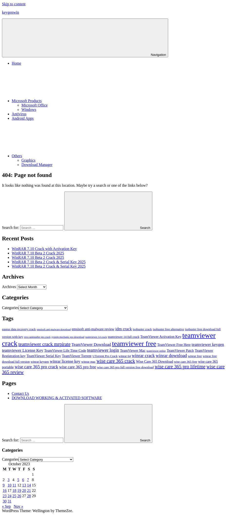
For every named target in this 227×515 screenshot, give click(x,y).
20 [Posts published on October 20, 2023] (24, 490)
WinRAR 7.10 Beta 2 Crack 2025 (38, 253)
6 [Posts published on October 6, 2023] (23, 480)
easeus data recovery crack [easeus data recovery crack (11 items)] (19, 329)
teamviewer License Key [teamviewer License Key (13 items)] (22, 350)
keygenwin (10, 12)
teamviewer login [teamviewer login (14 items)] (103, 350)
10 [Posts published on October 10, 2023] (9, 485)
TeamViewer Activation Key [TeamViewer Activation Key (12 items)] (160, 337)
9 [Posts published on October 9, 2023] (4, 485)
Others (53, 156)
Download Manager (37, 165)
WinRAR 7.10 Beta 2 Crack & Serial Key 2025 (49, 262)
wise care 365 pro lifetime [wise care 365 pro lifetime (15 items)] (180, 366)
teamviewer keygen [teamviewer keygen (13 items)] (208, 344)
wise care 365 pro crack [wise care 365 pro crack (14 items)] (36, 366)
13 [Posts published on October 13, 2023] (24, 485)
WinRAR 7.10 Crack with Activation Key (44, 249)
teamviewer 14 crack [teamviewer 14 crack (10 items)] (96, 337)
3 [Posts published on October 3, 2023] (8, 480)
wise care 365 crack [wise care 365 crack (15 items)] (116, 361)
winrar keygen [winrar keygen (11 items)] (40, 361)
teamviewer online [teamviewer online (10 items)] (156, 351)
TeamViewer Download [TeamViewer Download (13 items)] (91, 344)
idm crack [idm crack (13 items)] (123, 329)
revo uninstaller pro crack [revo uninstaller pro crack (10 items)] (37, 337)
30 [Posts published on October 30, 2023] (5, 501)
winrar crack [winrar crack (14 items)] (143, 355)
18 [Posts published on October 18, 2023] (14, 490)
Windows (28, 109)
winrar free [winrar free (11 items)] (195, 356)
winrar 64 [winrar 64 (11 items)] (124, 356)
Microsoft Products (63, 101)
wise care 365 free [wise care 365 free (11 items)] (185, 361)
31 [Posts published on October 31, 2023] (9, 501)
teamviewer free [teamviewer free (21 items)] (134, 343)
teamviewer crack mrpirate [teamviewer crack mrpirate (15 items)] (44, 344)
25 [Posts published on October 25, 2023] (14, 496)
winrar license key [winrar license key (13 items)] (65, 361)
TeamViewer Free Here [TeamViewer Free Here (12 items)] (174, 345)
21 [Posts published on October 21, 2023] (29, 490)
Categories (10, 308)
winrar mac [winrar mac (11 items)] (88, 361)
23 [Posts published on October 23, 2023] (5, 496)
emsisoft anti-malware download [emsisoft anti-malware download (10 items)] (54, 329)
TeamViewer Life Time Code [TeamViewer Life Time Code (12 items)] (65, 350)
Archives (9, 287)
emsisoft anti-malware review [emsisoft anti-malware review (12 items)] (93, 329)
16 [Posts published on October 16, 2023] (5, 490)
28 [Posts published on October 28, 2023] (29, 496)
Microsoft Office (34, 105)
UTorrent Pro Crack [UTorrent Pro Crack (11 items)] (105, 356)
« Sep (6, 506)
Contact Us (20, 393)
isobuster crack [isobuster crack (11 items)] (142, 329)
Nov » (18, 506)
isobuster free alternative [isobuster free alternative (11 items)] (168, 329)
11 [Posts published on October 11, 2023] (14, 485)
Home (16, 63)
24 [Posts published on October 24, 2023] (9, 496)
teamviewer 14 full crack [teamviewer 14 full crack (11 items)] (123, 337)
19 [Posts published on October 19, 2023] (19, 490)
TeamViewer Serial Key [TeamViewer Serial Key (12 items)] (44, 356)
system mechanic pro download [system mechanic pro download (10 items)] (68, 337)
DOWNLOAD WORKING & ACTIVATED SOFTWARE (57, 398)
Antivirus (19, 114)
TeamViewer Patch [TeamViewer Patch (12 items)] (180, 350)
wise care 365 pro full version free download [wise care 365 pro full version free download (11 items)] (125, 367)
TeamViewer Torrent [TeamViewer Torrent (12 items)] (77, 356)
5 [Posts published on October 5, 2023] (18, 480)
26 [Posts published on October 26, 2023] (19, 496)
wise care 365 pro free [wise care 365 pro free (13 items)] (77, 367)
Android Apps (23, 118)
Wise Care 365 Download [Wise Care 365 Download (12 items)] (154, 361)
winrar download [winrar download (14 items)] (171, 355)
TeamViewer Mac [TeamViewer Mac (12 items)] (132, 350)
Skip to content (14, 4)
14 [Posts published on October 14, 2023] (29, 485)
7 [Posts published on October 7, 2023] (28, 480)
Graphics (28, 160)
